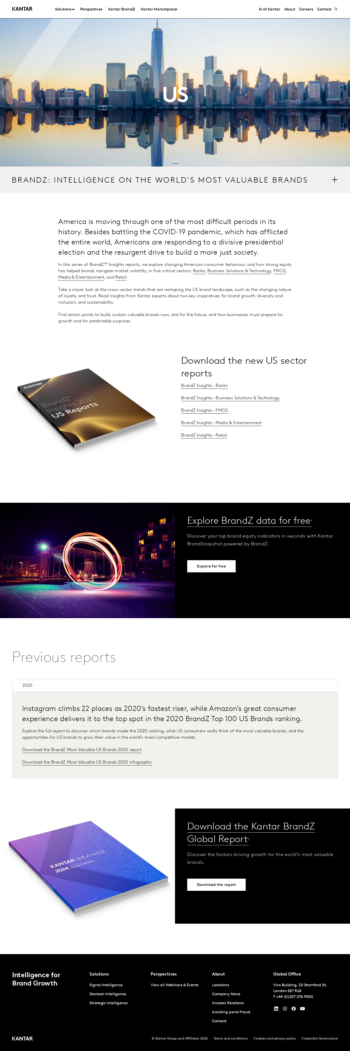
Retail (120, 277)
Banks (199, 271)
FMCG (279, 271)
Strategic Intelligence (108, 1003)
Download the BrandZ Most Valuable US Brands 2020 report (82, 750)
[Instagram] (285, 1010)
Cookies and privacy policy (274, 1039)
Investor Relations (228, 1003)
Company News (226, 994)
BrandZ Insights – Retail (204, 435)
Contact (219, 1021)
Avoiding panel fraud (231, 1012)
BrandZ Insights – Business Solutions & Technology (230, 398)
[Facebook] (294, 1010)
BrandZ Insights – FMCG (204, 410)
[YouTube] (276, 1010)
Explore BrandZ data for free (249, 521)
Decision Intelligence (107, 994)
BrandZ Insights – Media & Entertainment (221, 423)
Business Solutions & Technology (239, 271)
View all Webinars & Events (174, 985)
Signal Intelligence (106, 985)
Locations (220, 985)
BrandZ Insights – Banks (204, 385)
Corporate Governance (319, 1039)
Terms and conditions (231, 1039)
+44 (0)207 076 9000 (294, 997)
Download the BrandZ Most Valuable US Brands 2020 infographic (87, 762)
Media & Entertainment (81, 277)
